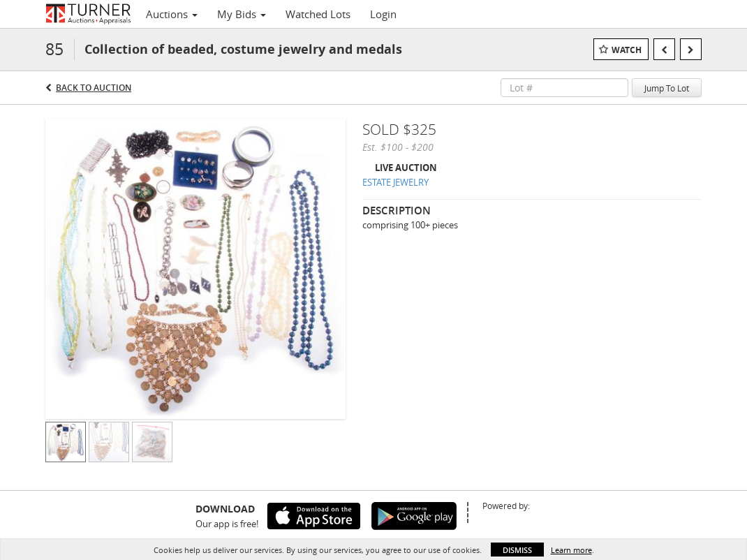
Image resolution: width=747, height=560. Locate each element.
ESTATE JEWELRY (395, 182)
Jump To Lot (666, 88)
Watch (627, 50)
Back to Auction (93, 88)
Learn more (571, 550)
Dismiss (517, 550)
